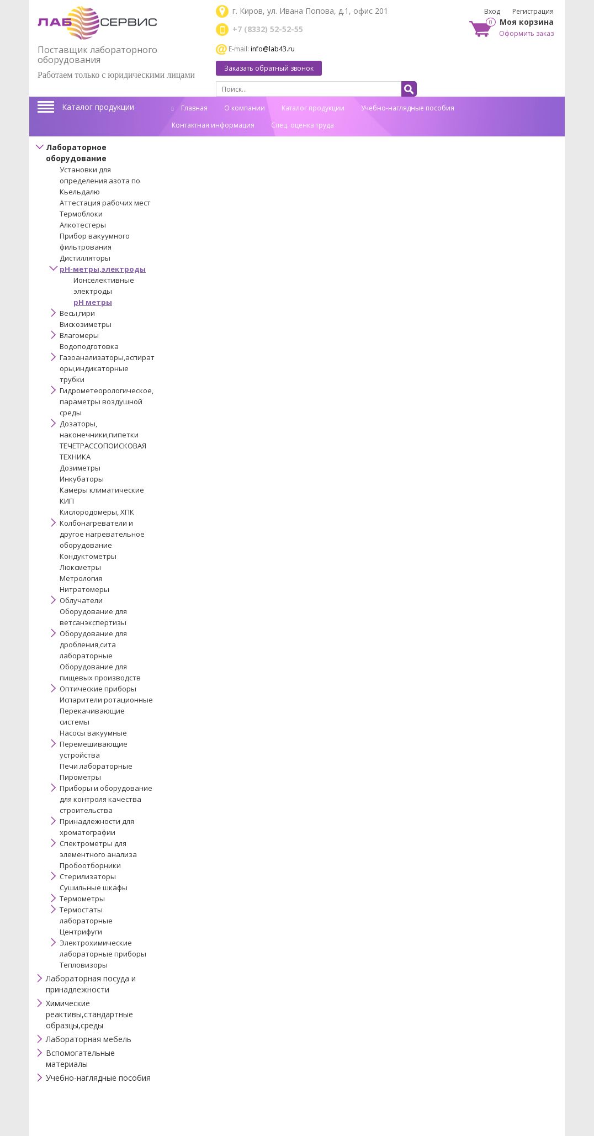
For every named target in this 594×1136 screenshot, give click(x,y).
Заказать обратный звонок (269, 68)
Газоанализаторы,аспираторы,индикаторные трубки (107, 368)
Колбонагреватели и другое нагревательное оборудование (102, 534)
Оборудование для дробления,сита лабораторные (93, 644)
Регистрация (533, 11)
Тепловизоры (84, 965)
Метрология (81, 578)
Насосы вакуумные (93, 733)
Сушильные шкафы (94, 887)
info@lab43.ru (273, 49)
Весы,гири (77, 313)
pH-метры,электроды (103, 269)
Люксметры (80, 567)
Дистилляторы (85, 258)
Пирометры (80, 777)
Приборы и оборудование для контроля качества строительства (106, 799)
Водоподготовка (89, 346)
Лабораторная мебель (88, 1039)
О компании (244, 108)
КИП (67, 501)
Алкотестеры (83, 225)
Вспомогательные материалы (80, 1058)
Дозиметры (80, 468)
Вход (492, 11)
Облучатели (81, 600)
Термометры (82, 898)
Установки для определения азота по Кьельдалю (100, 181)
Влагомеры (79, 335)
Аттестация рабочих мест (105, 203)
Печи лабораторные (96, 766)
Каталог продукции (98, 107)
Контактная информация (213, 125)
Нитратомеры (84, 589)
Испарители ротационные (106, 700)
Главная (190, 108)
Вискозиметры (86, 324)
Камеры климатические (102, 490)
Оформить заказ (526, 33)
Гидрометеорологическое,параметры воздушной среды (106, 401)
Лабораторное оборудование (76, 152)
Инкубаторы (82, 479)
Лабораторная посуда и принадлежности (91, 984)
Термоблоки (81, 214)
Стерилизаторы (88, 876)
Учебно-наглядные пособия (407, 108)
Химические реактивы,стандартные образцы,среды (89, 1014)
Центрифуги (81, 932)
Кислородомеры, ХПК (97, 512)
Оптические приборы (98, 689)
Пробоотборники (90, 865)
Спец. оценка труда (302, 125)
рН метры (92, 302)
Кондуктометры (88, 556)
